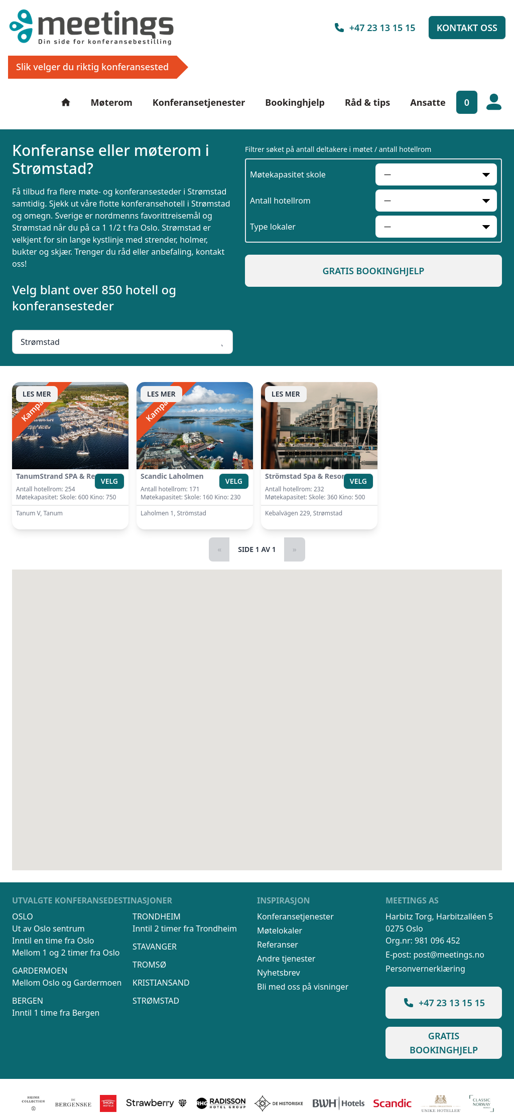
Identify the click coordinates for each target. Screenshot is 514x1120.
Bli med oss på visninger (302, 986)
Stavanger (155, 946)
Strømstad (156, 1000)
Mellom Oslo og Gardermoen (66, 982)
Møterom (112, 102)
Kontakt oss (467, 28)
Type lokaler (273, 226)
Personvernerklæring (425, 968)
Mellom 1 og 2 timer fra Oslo (65, 952)
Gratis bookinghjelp (374, 271)
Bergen (27, 1000)
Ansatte (427, 102)
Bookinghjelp (295, 102)
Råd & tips (367, 102)
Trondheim (157, 916)
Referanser (277, 944)
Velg (109, 481)
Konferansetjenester (199, 102)
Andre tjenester (286, 958)
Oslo (22, 916)
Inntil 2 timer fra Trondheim (185, 928)
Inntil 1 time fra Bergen (55, 1012)
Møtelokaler (279, 930)
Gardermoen (39, 970)
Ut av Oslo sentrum (48, 928)
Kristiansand (161, 982)
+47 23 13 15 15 (374, 28)
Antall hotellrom (280, 200)
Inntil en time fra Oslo (53, 940)
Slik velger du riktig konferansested (92, 67)
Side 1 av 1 (257, 549)
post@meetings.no (448, 954)
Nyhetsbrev (278, 972)
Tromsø (149, 964)
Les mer (37, 394)
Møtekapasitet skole (288, 174)
